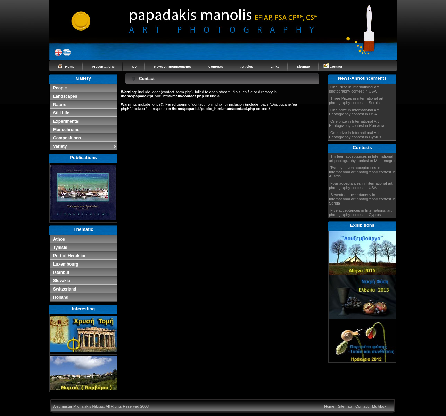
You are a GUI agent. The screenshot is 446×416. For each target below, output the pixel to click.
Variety (85, 146)
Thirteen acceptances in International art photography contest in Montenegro (362, 158)
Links (274, 66)
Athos (59, 239)
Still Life (61, 113)
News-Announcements (172, 66)
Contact (336, 66)
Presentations (103, 66)
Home (69, 66)
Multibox (379, 406)
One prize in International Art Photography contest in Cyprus (355, 135)
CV (134, 66)
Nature (59, 104)
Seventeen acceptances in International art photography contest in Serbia (362, 199)
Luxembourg (66, 264)
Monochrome (66, 129)
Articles (246, 66)
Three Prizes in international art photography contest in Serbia (356, 100)
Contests (215, 66)
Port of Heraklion (70, 255)
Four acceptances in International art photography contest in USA (361, 185)
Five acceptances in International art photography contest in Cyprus (360, 212)
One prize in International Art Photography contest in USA (354, 112)
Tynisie (60, 247)
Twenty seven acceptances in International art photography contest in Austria (362, 172)
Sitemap (303, 66)
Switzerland (64, 289)
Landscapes (65, 96)
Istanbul (61, 272)
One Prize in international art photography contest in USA (354, 89)
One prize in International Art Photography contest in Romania (357, 123)
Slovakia (61, 280)
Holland (60, 297)
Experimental (66, 121)
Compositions (67, 138)
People (60, 88)
